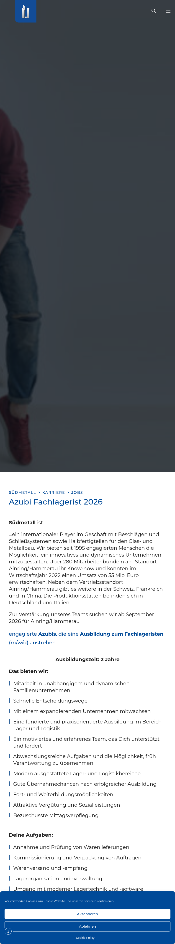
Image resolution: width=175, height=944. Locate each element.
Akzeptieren (87, 914)
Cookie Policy (85, 937)
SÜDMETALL (22, 493)
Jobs (77, 493)
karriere (53, 493)
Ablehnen (87, 926)
